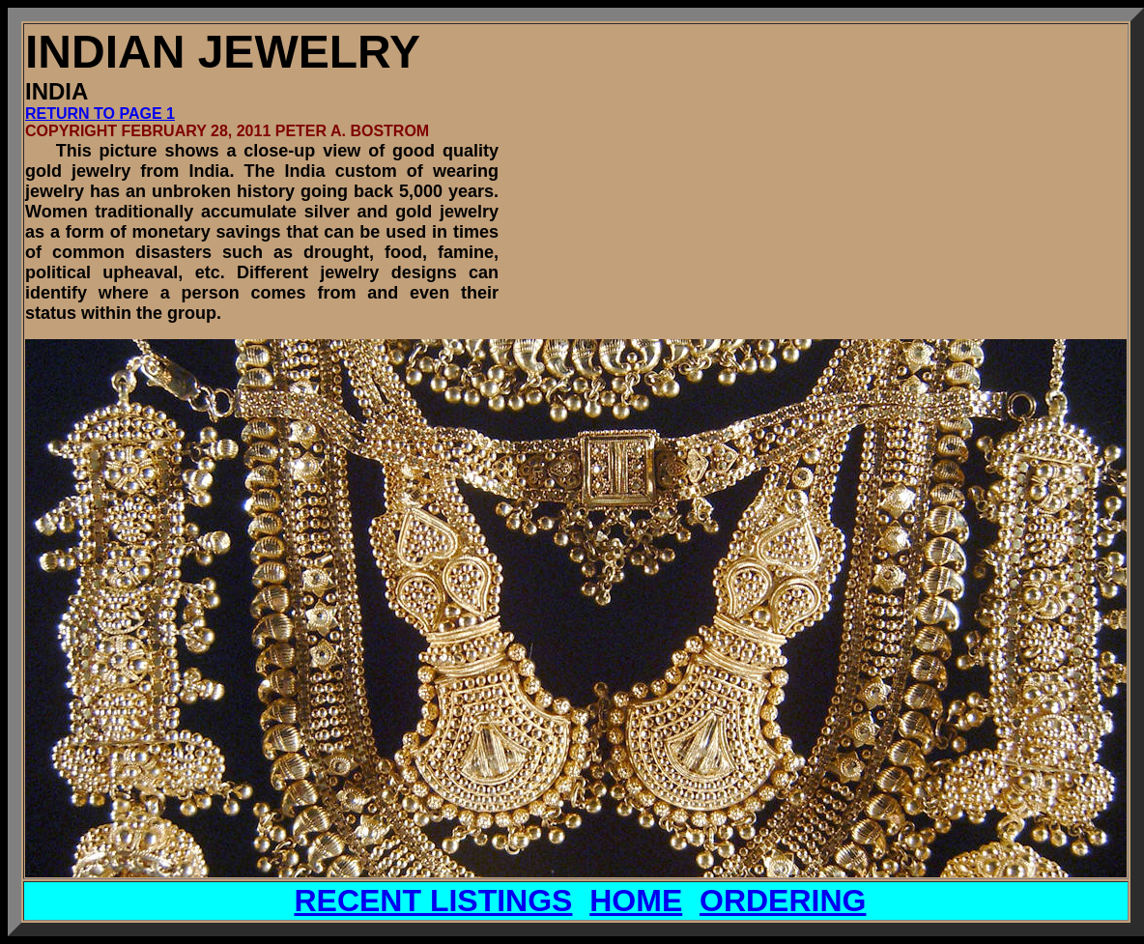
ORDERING (783, 900)
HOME (635, 900)
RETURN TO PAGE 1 (100, 113)
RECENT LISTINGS (433, 900)
